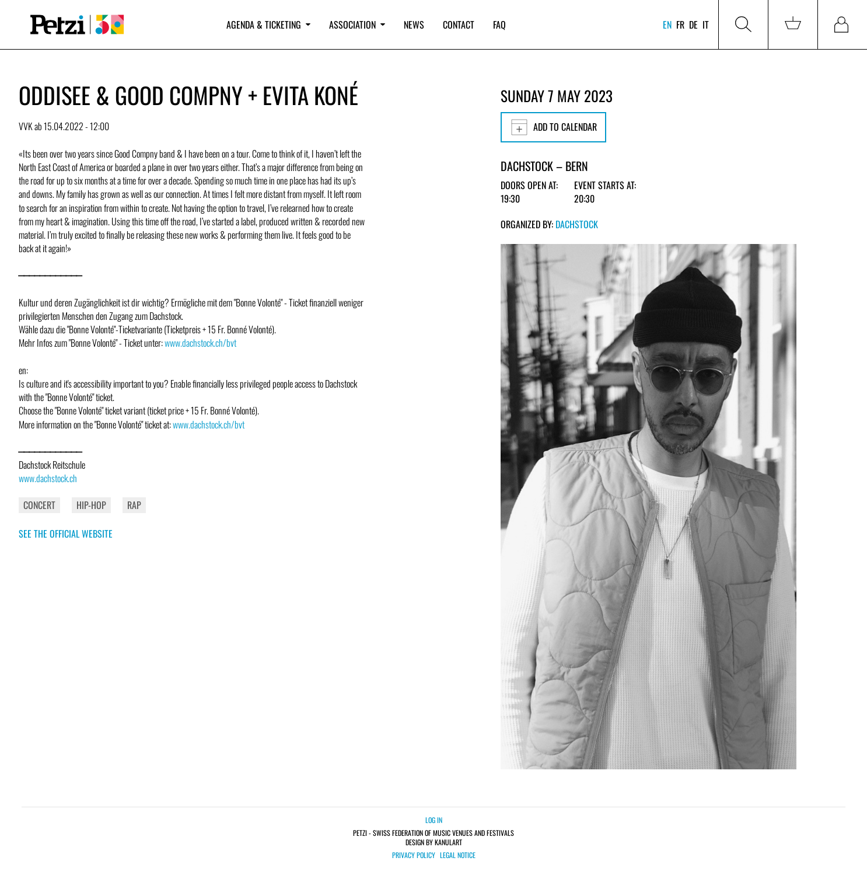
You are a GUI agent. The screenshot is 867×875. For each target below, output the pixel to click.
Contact (458, 25)
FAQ (499, 25)
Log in (433, 820)
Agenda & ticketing (268, 25)
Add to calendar (553, 127)
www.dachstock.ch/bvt (200, 343)
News (414, 25)
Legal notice (458, 855)
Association (357, 25)
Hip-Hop (91, 505)
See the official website (66, 534)
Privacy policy (413, 855)
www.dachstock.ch (48, 478)
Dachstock (576, 224)
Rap (134, 505)
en (667, 25)
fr (680, 25)
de (693, 25)
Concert (39, 505)
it (705, 25)
